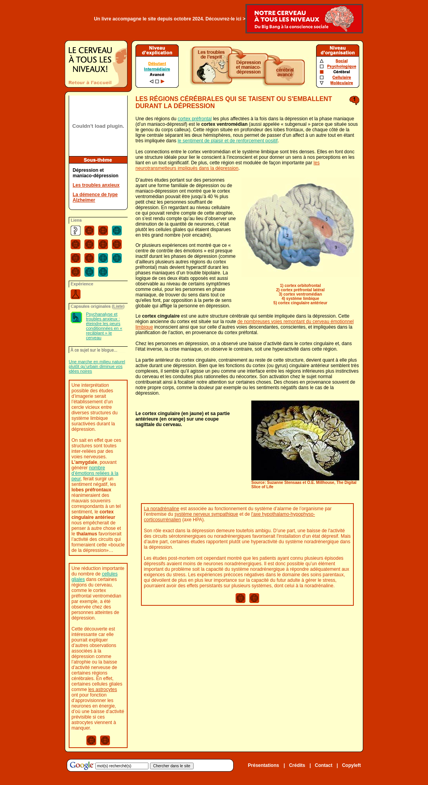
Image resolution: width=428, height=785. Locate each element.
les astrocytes (102, 689)
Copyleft (351, 765)
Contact (324, 765)
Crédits (297, 765)
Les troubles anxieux (96, 185)
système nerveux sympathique (206, 514)
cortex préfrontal (194, 118)
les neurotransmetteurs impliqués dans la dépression (227, 165)
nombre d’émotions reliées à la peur (94, 473)
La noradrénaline (161, 508)
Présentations (263, 765)
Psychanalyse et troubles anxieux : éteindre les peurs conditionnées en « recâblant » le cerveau (104, 326)
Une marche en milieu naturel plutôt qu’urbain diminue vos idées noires (97, 366)
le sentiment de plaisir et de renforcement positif (227, 140)
